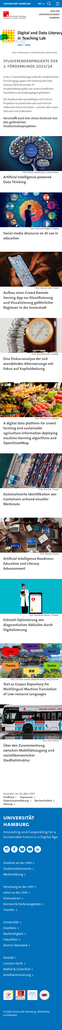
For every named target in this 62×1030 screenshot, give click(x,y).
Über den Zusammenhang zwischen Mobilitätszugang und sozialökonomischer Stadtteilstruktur (28, 753)
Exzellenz (9, 928)
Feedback (8, 797)
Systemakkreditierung (44, 992)
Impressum (26, 797)
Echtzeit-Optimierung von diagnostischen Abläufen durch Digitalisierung (28, 624)
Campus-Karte (13, 963)
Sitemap (8, 804)
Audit (18, 992)
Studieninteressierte (17, 869)
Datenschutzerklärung (16, 800)
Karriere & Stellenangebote (22, 904)
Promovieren (12, 898)
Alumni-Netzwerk (15, 945)
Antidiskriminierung (17, 975)
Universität (11, 922)
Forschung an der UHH (18, 887)
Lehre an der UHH (15, 892)
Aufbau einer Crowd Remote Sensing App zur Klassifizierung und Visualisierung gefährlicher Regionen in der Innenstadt (28, 300)
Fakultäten (10, 939)
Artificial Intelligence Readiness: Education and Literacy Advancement (28, 563)
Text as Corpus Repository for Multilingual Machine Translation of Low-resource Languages (30, 689)
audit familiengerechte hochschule (8, 995)
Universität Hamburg (17, 3)
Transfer (9, 910)
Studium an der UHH (17, 863)
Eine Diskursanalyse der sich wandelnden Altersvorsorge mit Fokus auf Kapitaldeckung (28, 363)
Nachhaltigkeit (13, 934)
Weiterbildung (13, 874)
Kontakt (8, 958)
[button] (40, 3)
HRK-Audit (30, 993)
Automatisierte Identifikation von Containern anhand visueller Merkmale (30, 499)
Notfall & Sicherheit (16, 969)
